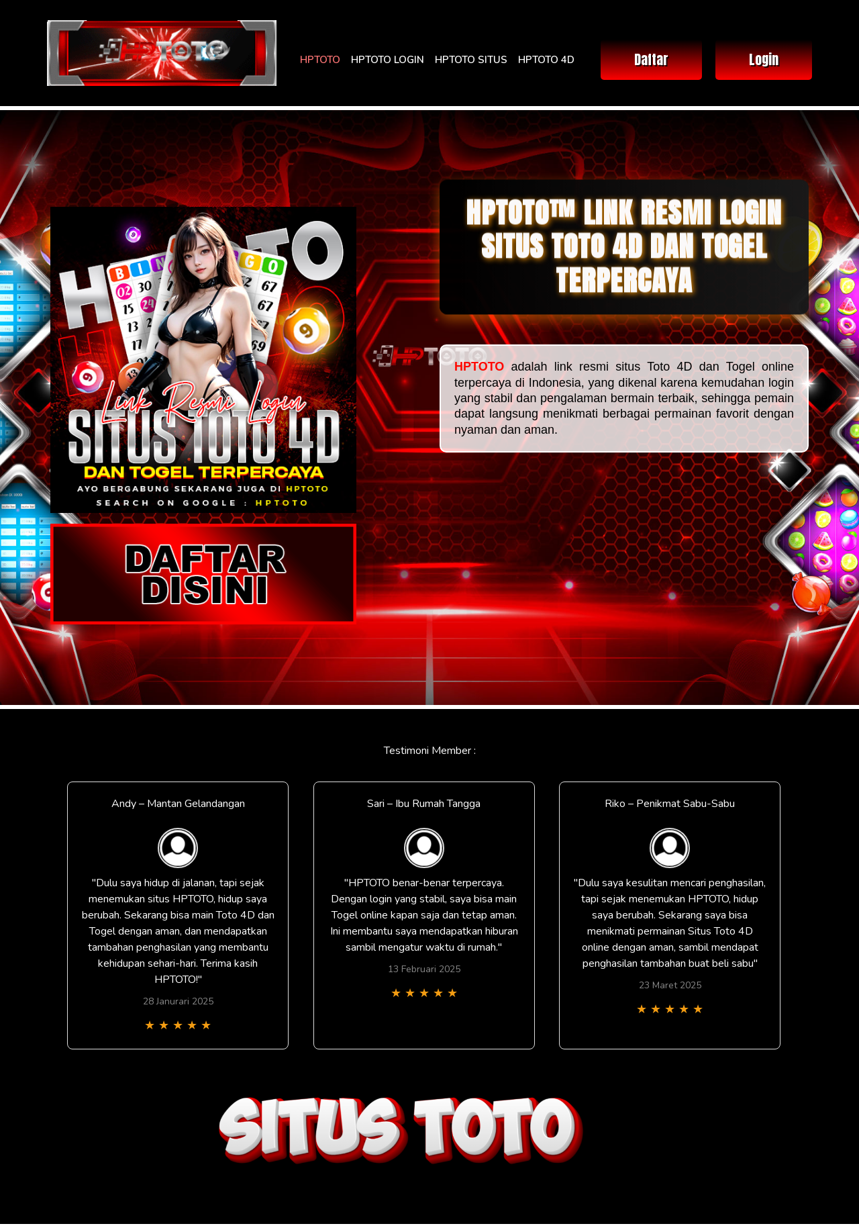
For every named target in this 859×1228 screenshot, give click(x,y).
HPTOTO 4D (546, 59)
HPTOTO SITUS (471, 59)
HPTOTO (320, 59)
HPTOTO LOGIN (387, 59)
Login (763, 59)
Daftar (651, 59)
